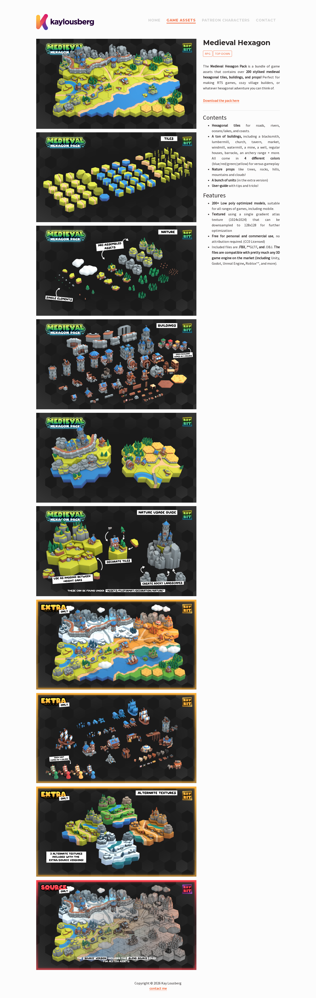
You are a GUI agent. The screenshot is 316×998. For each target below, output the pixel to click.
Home (154, 20)
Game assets (181, 20)
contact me (158, 988)
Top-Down (222, 54)
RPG (207, 54)
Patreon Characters (226, 20)
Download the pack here (221, 100)
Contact (266, 20)
